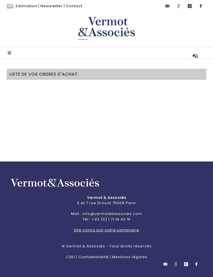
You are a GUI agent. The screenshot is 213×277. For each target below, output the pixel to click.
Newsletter (51, 6)
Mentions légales (129, 257)
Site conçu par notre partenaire (106, 230)
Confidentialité (93, 257)
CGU (70, 257)
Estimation (26, 6)
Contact (74, 6)
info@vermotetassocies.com (112, 213)
